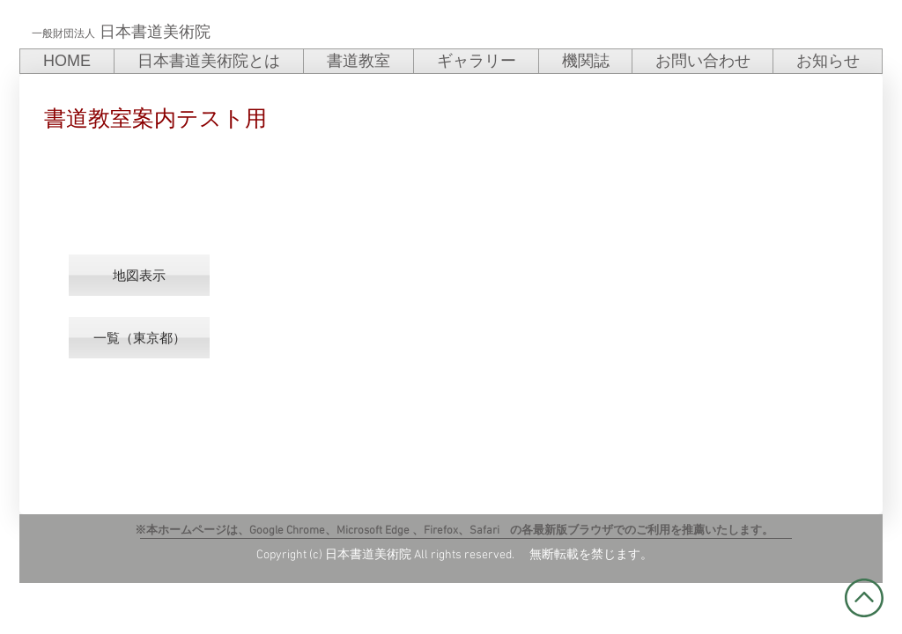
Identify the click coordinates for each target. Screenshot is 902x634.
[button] (139, 275)
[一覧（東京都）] (139, 337)
